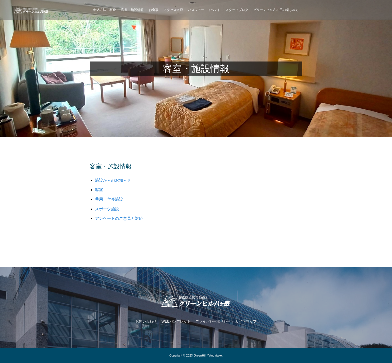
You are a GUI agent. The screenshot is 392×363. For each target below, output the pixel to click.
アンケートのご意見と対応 (119, 218)
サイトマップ (246, 321)
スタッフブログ (237, 10)
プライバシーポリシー (213, 321)
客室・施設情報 (132, 10)
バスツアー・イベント (204, 10)
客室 (99, 190)
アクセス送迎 (173, 10)
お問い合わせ (146, 321)
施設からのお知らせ (113, 180)
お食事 (153, 10)
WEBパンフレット (176, 321)
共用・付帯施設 (109, 199)
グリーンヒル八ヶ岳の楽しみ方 (276, 10)
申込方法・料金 (104, 10)
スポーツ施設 (107, 209)
